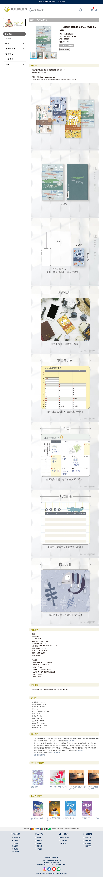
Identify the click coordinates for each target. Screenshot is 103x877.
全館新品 (39, 837)
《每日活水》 (88, 840)
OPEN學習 (87, 846)
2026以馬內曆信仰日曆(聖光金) (77, 787)
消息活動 (15, 849)
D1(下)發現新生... (85, 818)
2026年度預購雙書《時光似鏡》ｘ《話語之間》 (51, 2)
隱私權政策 (15, 852)
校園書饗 (39, 846)
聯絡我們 (15, 840)
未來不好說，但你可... (36, 819)
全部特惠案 (63, 840)
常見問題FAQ (16, 837)
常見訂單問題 (70, 741)
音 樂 (7, 64)
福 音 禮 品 (9, 54)
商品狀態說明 (64, 49)
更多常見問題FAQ (39, 755)
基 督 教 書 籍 (10, 48)
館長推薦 (39, 840)
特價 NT (62, 42)
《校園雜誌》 (88, 843)
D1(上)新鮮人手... (69, 818)
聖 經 (7, 43)
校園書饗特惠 (64, 837)
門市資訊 (15, 843)
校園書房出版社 (69, 34)
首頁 (32, 20)
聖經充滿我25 (35, 786)
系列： (61, 36)
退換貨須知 (79, 750)
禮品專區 (39, 843)
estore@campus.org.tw (54, 860)
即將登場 (39, 849)
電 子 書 (8, 38)
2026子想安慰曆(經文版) (58, 786)
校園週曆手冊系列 (70, 36)
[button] (55, 27)
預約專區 (63, 843)
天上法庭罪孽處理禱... (53, 819)
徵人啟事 (15, 846)
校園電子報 (87, 837)
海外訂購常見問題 (55, 753)
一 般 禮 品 (9, 59)
